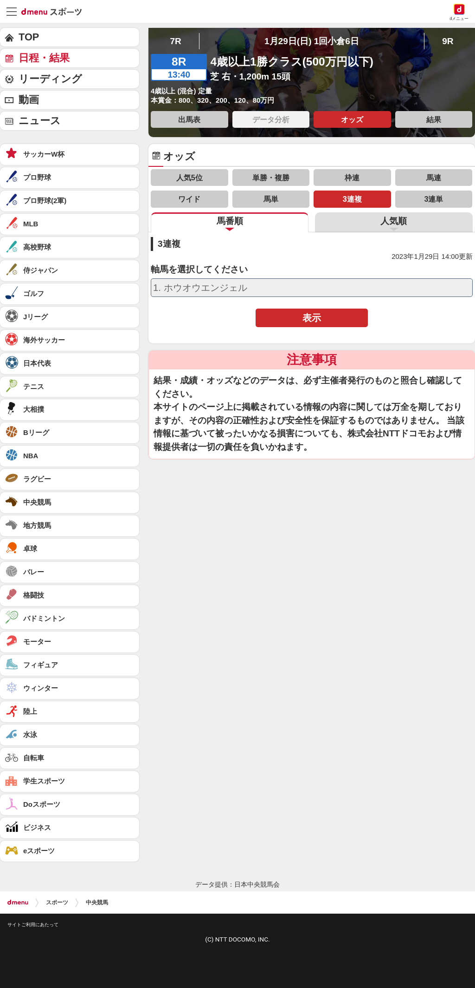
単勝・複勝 (270, 177)
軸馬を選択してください (199, 269)
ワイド (189, 199)
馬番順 (230, 221)
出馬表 (189, 119)
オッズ (352, 119)
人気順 (393, 221)
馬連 (433, 177)
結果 (433, 119)
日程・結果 (44, 58)
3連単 (433, 199)
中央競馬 (97, 902)
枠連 (352, 177)
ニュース (40, 120)
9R (447, 41)
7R (175, 41)
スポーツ (57, 902)
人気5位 (189, 177)
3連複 (352, 199)
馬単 (270, 199)
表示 (311, 318)
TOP (29, 37)
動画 (29, 99)
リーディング (50, 79)
